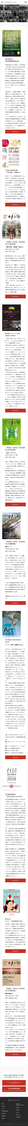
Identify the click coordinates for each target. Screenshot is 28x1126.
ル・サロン (3, 1108)
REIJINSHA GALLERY (20, 1105)
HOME (2, 1103)
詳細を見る (19, 131)
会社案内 (3, 1106)
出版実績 (17, 1103)
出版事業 (3, 1118)
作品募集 (17, 1107)
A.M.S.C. (17, 1112)
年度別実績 (18, 1117)
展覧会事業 (3, 1113)
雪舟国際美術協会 (4, 1111)
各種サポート (18, 1114)
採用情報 (17, 1109)
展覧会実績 (3, 1115)
